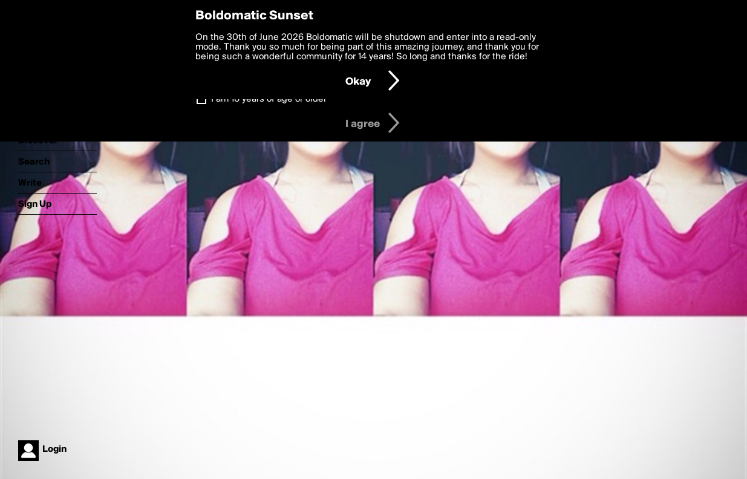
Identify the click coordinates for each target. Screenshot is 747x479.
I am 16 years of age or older (269, 99)
